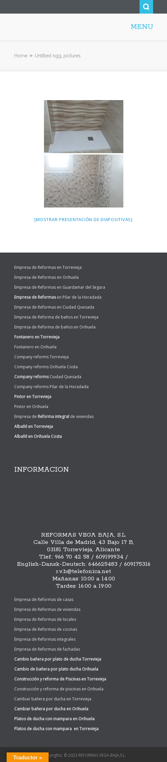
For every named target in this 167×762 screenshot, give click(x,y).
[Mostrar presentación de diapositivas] (83, 219)
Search (146, 7)
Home (20, 55)
